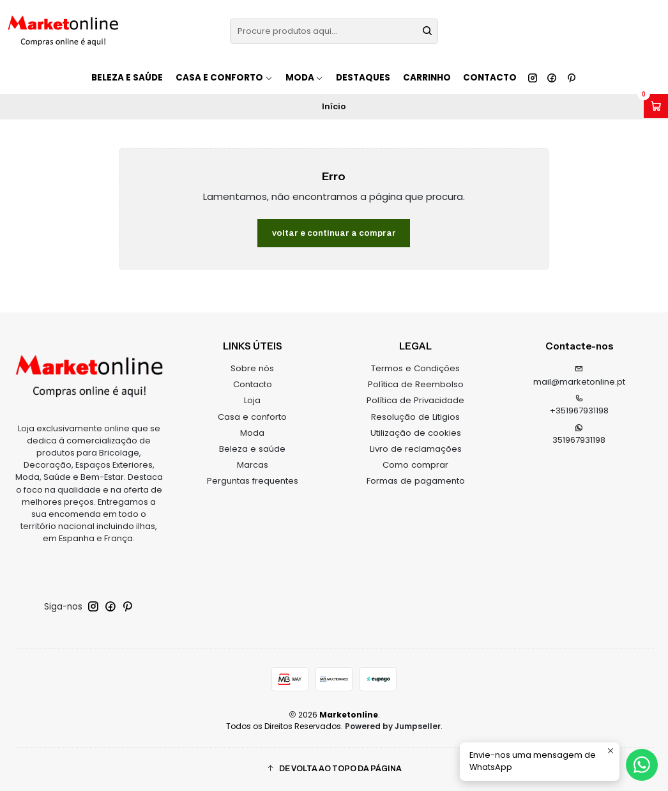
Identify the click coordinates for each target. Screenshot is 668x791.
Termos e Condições (415, 368)
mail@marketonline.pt (579, 376)
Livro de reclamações (416, 449)
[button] (334, 769)
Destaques (363, 78)
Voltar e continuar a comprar (334, 233)
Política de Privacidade (415, 400)
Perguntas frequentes (252, 481)
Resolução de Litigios (415, 417)
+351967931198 (579, 405)
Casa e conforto (252, 417)
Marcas (252, 465)
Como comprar (415, 465)
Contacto (490, 78)
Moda (252, 433)
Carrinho (427, 78)
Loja (252, 400)
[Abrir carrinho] (656, 106)
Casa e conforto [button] (224, 78)
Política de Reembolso (416, 384)
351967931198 (578, 435)
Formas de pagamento (416, 481)
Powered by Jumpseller (393, 726)
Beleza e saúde (127, 78)
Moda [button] (304, 78)
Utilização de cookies (415, 433)
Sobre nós (252, 368)
